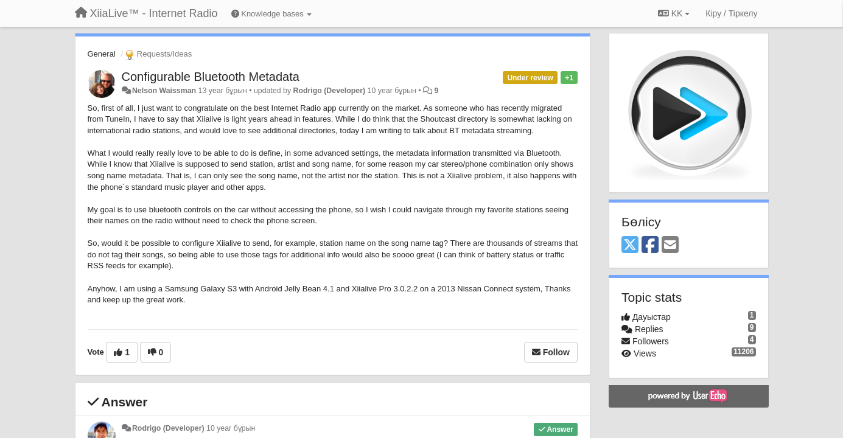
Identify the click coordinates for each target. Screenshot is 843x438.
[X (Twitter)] (629, 245)
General (102, 53)
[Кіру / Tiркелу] (731, 13)
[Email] (670, 245)
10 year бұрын (230, 428)
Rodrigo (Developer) (329, 90)
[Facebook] (650, 245)
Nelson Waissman (164, 90)
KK (674, 13)
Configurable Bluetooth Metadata (210, 76)
